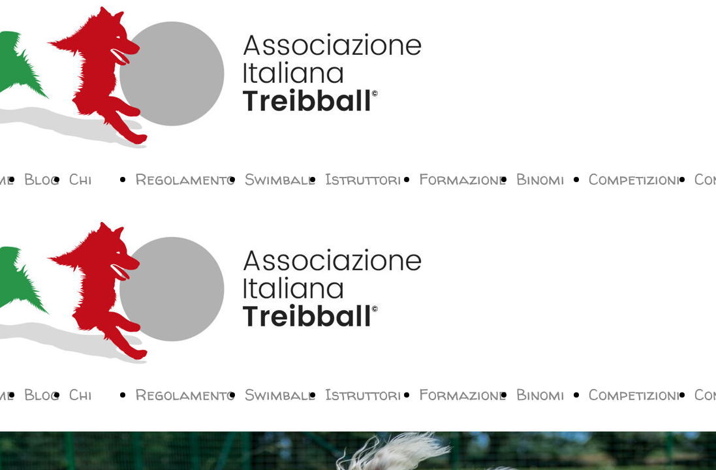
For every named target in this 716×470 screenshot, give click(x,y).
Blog (41, 179)
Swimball (280, 179)
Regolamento (185, 179)
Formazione (462, 179)
